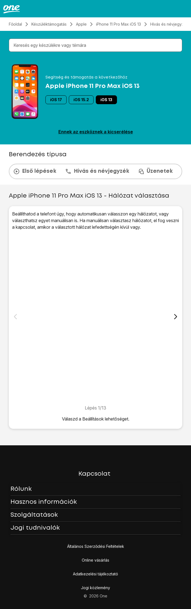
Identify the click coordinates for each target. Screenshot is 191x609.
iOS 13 (106, 99)
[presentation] (95, 171)
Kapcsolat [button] (94, 474)
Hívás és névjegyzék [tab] (97, 171)
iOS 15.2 (81, 99)
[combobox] (96, 45)
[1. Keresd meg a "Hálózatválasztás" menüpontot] (95, 317)
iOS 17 (56, 99)
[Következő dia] (175, 316)
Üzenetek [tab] (155, 171)
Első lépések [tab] (34, 171)
